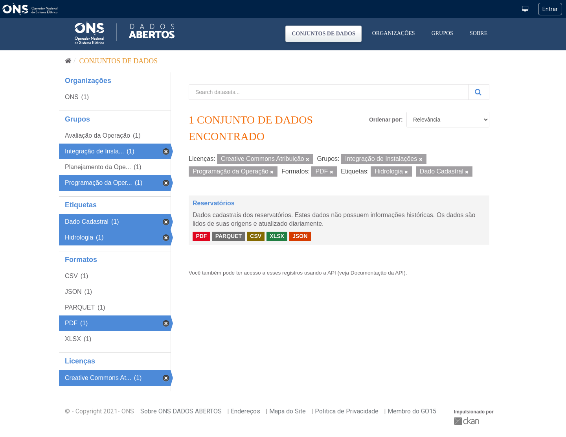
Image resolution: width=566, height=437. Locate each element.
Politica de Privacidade (347, 411)
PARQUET (228, 236)
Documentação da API (377, 273)
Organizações (393, 33)
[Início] (68, 61)
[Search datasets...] (329, 92)
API (331, 273)
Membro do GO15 (412, 411)
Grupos (442, 33)
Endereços (245, 411)
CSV (255, 236)
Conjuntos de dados (323, 34)
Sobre (478, 33)
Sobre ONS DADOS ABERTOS (181, 411)
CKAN (467, 421)
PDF (201, 236)
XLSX (277, 236)
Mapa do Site (287, 411)
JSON (299, 236)
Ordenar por (385, 119)
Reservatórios (214, 203)
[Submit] (478, 92)
